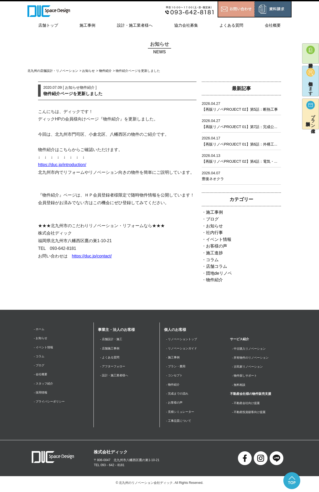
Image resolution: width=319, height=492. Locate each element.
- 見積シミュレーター (181, 413)
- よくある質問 (110, 358)
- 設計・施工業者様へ (115, 376)
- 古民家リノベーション (249, 367)
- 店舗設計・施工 (112, 339)
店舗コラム (216, 266)
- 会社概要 (41, 375)
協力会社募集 (186, 25)
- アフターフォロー (113, 367)
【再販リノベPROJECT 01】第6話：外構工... (239, 144)
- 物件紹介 (173, 385)
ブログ (212, 219)
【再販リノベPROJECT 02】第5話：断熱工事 (240, 109)
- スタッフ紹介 (44, 385)
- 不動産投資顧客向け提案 (250, 413)
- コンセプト (175, 376)
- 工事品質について (179, 423)
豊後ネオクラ (213, 179)
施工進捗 (214, 253)
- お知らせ (41, 338)
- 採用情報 (41, 394)
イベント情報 (218, 239)
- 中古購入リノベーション (250, 348)
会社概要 (273, 25)
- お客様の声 (175, 404)
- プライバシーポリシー (50, 403)
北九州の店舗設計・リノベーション (52, 71)
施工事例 (87, 25)
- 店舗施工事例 (110, 348)
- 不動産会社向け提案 (247, 404)
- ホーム (39, 329)
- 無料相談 (239, 385)
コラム (212, 259)
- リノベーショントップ (183, 339)
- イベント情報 (44, 347)
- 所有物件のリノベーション (252, 358)
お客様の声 (216, 246)
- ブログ (39, 366)
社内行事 (214, 232)
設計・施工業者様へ (135, 25)
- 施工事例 (173, 358)
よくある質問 (231, 25)
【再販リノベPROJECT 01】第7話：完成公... (239, 127)
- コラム (39, 357)
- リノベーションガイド (183, 348)
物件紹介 (105, 71)
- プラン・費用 (176, 367)
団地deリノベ (219, 273)
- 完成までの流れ (178, 395)
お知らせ (88, 71)
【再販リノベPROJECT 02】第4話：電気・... (239, 161)
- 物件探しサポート (245, 376)
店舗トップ (48, 25)
